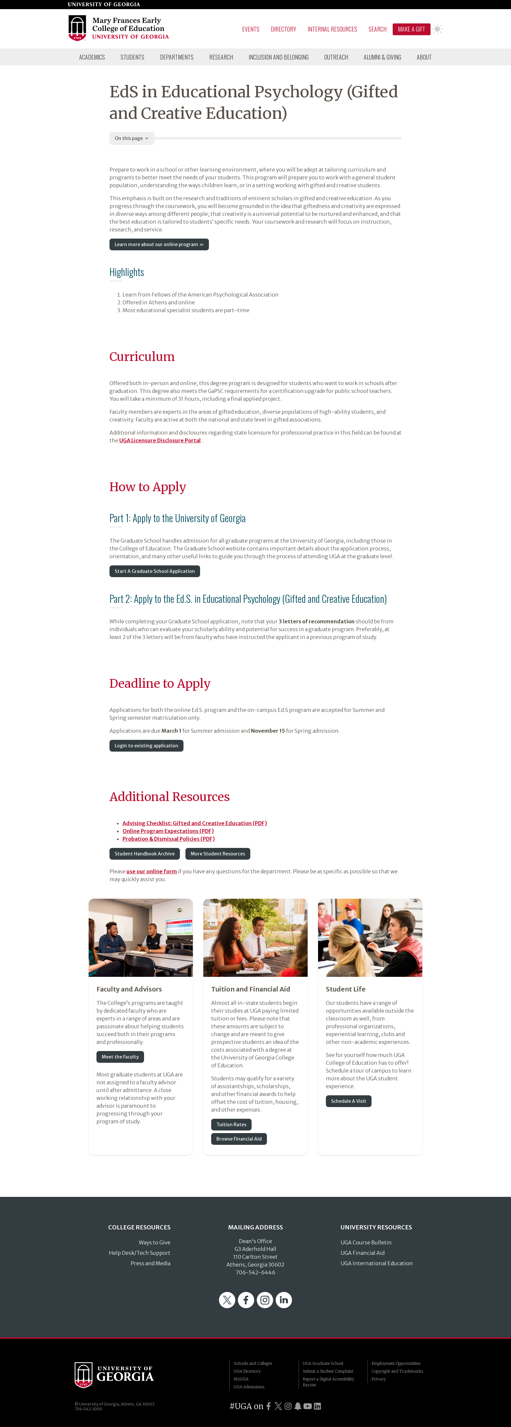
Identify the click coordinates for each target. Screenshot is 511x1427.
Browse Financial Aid (239, 1139)
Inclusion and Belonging (279, 57)
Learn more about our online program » (159, 244)
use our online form (151, 871)
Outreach (336, 57)
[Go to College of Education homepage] (119, 40)
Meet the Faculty (120, 1057)
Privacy (379, 1379)
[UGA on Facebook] (268, 1406)
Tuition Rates (231, 1125)
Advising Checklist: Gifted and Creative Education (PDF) (195, 823)
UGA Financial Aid (363, 1253)
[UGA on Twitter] (278, 1406)
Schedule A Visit (348, 1101)
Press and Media (150, 1263)
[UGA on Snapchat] (298, 1406)
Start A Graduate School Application (155, 571)
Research (221, 57)
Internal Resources (332, 29)
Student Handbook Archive (145, 854)
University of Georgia (123, 1375)
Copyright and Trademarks (397, 1371)
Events (250, 29)
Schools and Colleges (253, 1363)
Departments (177, 57)
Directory (283, 29)
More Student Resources (218, 854)
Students (132, 57)
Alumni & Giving (382, 57)
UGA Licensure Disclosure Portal (160, 440)
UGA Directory (247, 1371)
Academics (92, 57)
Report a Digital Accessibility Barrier (328, 1382)
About (424, 57)
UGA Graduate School (323, 1363)
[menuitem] (92, 56)
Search (378, 29)
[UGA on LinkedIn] (317, 1406)
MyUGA (241, 1379)
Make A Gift (411, 29)
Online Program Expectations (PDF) (168, 831)
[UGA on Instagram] (288, 1406)
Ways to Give (154, 1242)
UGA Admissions (249, 1386)
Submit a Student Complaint (328, 1371)
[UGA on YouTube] (308, 1406)
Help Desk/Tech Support (139, 1253)
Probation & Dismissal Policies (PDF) (169, 839)
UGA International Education (377, 1263)
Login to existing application (146, 746)
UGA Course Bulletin (366, 1242)
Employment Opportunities (396, 1363)
